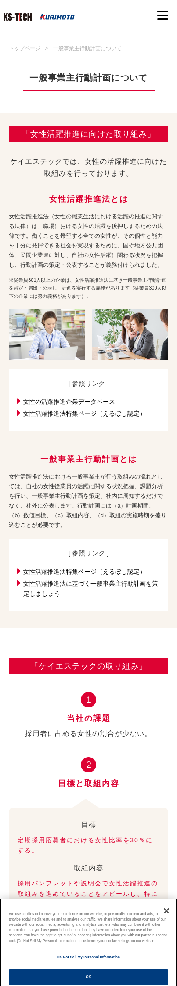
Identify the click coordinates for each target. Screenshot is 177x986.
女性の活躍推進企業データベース (69, 401)
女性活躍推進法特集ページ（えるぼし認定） (84, 413)
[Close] (166, 915)
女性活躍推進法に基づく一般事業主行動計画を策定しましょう (90, 588)
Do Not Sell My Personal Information (88, 962)
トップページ (24, 48)
